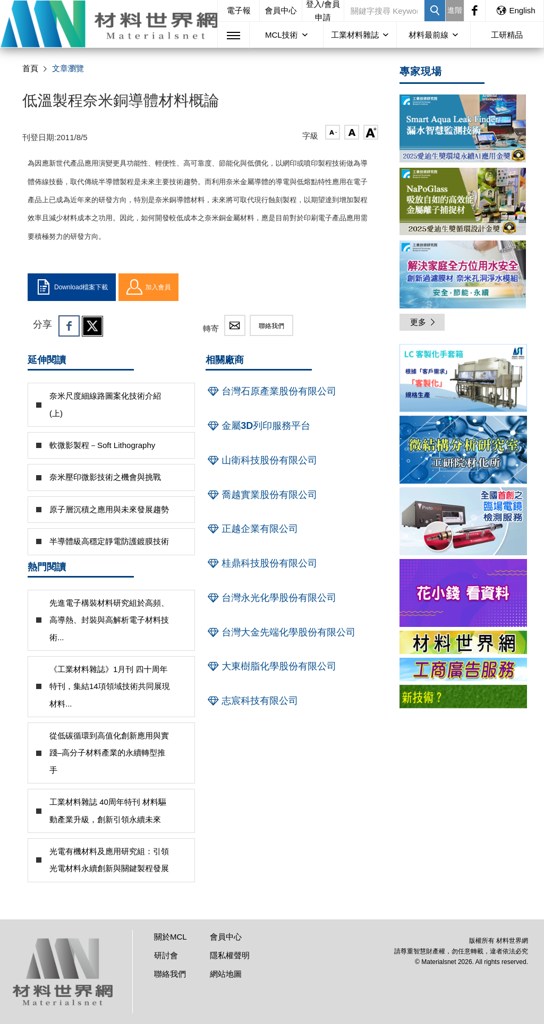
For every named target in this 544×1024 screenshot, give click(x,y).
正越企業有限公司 (252, 528)
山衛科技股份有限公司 (261, 460)
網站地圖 (226, 973)
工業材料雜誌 (355, 34)
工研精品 (507, 34)
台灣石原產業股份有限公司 (271, 391)
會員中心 (281, 10)
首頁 (30, 68)
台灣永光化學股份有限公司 (271, 597)
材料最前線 (428, 34)
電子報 (239, 10)
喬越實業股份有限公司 (261, 494)
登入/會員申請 (323, 10)
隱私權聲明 (230, 955)
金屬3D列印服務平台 (258, 425)
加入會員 (148, 287)
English (515, 10)
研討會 (166, 955)
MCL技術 (281, 34)
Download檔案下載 (72, 287)
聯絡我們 (271, 326)
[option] (463, 380)
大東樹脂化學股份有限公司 (271, 666)
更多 (423, 321)
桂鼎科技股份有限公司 (261, 563)
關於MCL (170, 936)
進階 (454, 10)
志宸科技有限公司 (252, 700)
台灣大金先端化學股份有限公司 (280, 632)
